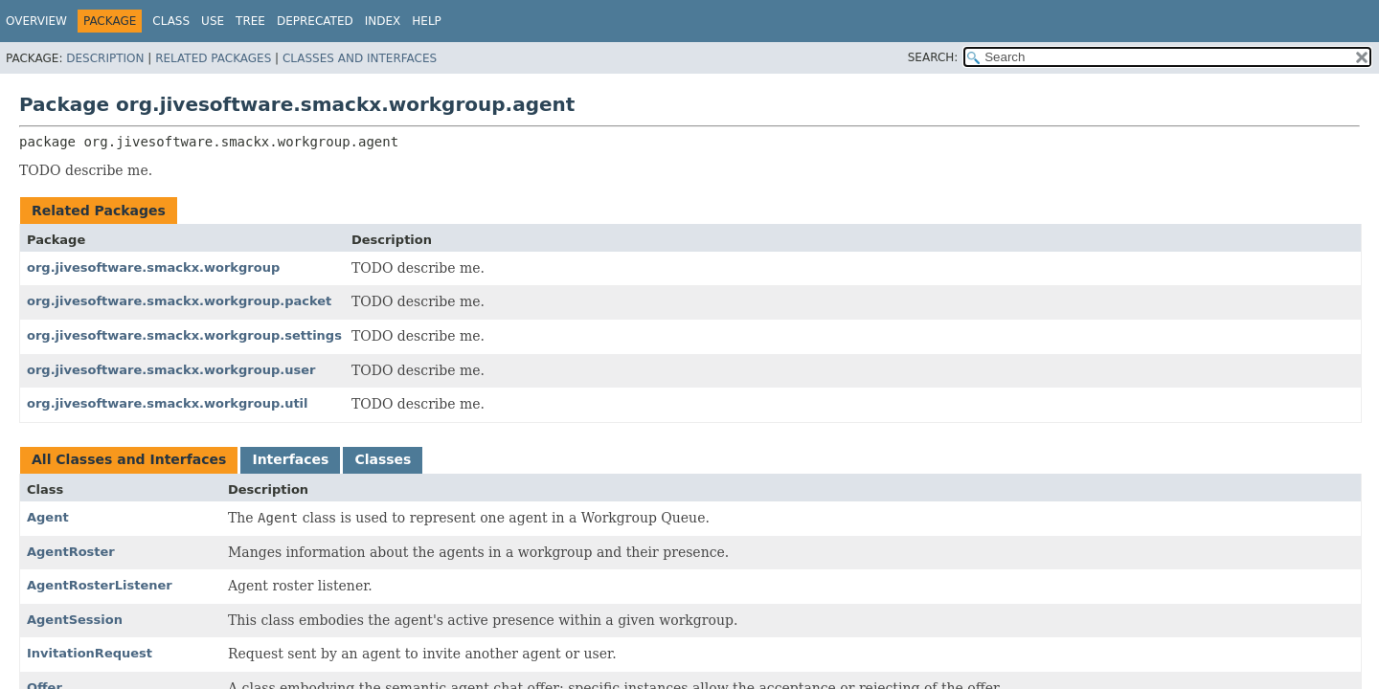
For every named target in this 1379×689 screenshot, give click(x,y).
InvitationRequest (89, 653)
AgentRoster (71, 552)
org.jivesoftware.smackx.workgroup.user (171, 370)
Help (426, 21)
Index (383, 21)
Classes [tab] (382, 459)
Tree (250, 21)
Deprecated (315, 21)
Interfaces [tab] (290, 459)
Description (105, 58)
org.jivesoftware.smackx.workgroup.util (167, 403)
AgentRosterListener (99, 585)
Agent (48, 517)
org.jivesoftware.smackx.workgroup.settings (184, 335)
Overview (36, 21)
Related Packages (213, 58)
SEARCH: (933, 57)
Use (212, 21)
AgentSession (75, 619)
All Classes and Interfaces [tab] (129, 459)
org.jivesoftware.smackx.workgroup (153, 267)
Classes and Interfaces (360, 58)
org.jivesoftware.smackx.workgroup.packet (179, 301)
